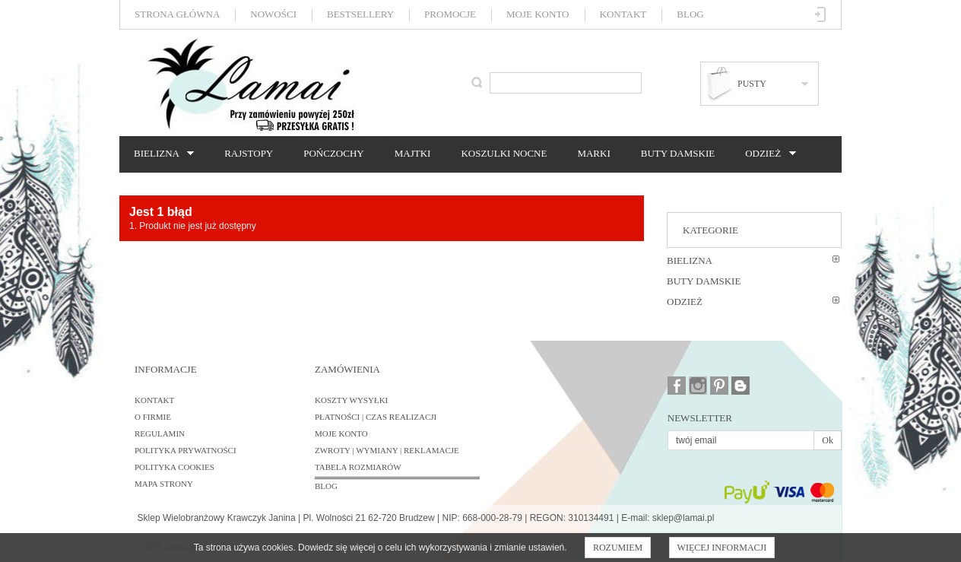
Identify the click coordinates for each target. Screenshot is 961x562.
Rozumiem (617, 547)
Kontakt (623, 14)
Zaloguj (820, 14)
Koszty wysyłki (351, 400)
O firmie (153, 416)
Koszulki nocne (504, 153)
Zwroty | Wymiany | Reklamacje (387, 450)
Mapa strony (164, 483)
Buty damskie (678, 153)
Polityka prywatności (185, 450)
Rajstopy (248, 153)
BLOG (326, 486)
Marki (593, 153)
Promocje (450, 14)
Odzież (766, 154)
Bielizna (160, 154)
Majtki (413, 153)
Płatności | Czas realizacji (375, 416)
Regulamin (160, 433)
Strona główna (177, 14)
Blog (690, 14)
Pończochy (333, 153)
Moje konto (537, 14)
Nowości (273, 14)
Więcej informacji (722, 547)
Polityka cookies (174, 467)
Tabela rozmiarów (358, 467)
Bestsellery (360, 14)
